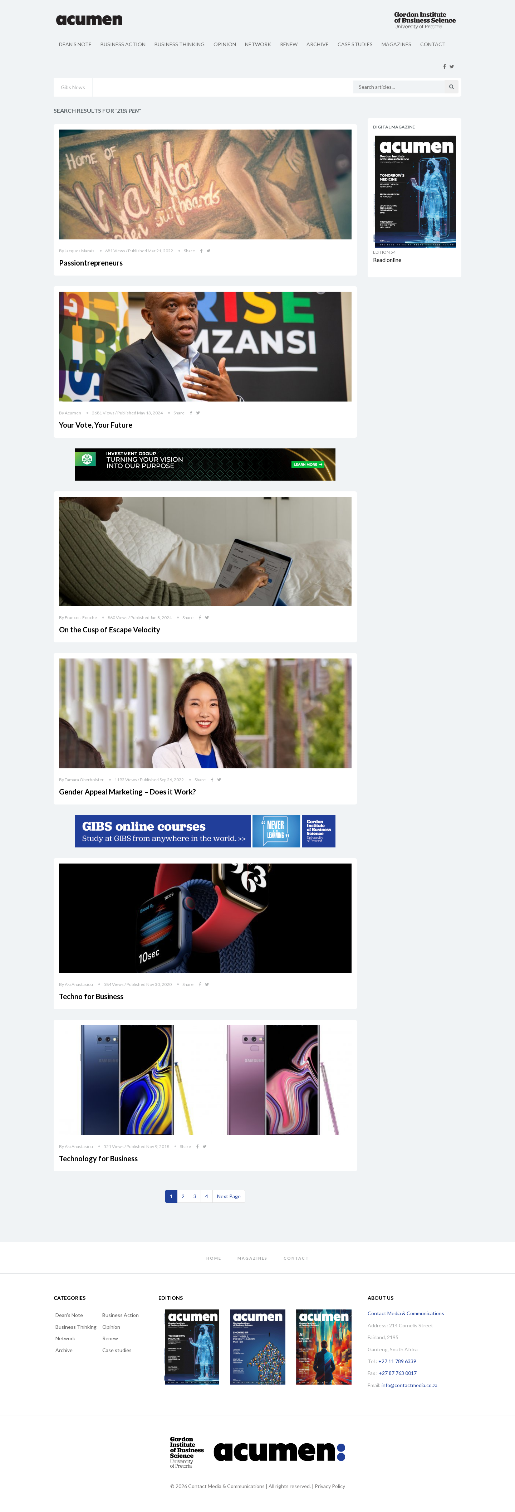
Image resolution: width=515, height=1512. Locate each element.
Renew (289, 44)
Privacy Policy (330, 1486)
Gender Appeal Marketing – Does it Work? (127, 791)
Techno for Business (91, 996)
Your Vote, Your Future (95, 424)
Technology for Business (98, 1158)
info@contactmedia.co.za (409, 1385)
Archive (317, 44)
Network (258, 44)
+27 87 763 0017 (398, 1373)
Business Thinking (179, 44)
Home (213, 1258)
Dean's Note (75, 44)
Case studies (355, 44)
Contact (433, 44)
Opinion (225, 44)
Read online (387, 259)
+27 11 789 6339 (397, 1361)
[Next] (228, 1196)
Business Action (123, 44)
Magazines (396, 44)
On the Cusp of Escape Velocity (109, 629)
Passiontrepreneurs (91, 262)
